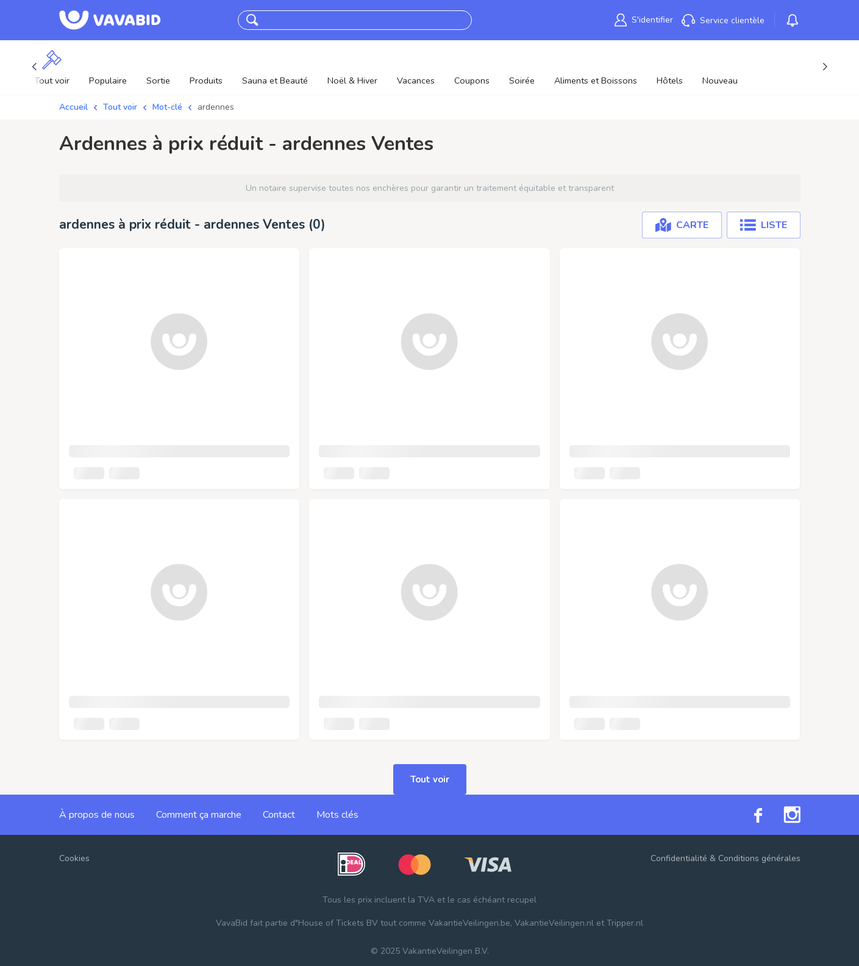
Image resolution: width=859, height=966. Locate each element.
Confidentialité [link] (678, 858)
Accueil (73, 107)
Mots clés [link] (337, 814)
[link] (644, 19)
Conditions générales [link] (759, 858)
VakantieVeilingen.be (469, 923)
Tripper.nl (625, 923)
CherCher (444, 20)
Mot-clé (167, 107)
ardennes (216, 107)
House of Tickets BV (338, 923)
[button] (252, 20)
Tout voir (120, 107)
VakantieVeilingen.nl (554, 923)
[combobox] (343, 20)
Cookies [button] (74, 858)
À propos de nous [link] (97, 814)
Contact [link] (279, 814)
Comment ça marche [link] (198, 814)
